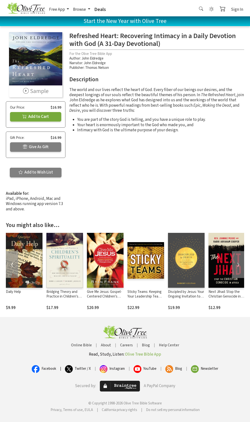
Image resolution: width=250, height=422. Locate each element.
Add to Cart (35, 117)
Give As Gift (36, 147)
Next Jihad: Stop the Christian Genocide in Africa (224, 296)
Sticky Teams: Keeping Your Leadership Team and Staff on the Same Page (144, 298)
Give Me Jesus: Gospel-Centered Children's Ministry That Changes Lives (104, 298)
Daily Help (13, 291)
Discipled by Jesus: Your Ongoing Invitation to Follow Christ (186, 296)
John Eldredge (93, 58)
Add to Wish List (36, 172)
